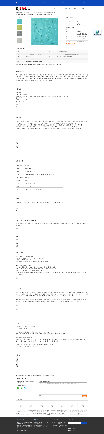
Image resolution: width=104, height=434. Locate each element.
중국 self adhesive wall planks (32, 432)
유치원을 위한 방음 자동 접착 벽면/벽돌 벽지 (41, 411)
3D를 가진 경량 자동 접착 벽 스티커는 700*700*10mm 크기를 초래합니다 (51, 412)
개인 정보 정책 (23, 432)
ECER (81, 432)
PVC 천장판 (55, 419)
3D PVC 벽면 (20, 419)
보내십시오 (83, 422)
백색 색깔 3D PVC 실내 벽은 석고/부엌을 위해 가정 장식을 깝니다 (24, 430)
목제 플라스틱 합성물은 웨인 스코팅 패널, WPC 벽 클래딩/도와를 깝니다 (41, 426)
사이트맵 (74, 428)
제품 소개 (67, 8)
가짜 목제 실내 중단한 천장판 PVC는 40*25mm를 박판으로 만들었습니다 (59, 428)
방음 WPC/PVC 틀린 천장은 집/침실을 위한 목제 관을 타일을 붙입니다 (59, 423)
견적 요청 (83, 8)
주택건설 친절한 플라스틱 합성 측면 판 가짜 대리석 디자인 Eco (41, 423)
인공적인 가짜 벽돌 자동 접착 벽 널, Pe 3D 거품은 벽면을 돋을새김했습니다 (31, 412)
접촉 (75, 8)
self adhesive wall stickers (48, 375)
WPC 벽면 (37, 419)
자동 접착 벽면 (26, 12)
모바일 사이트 (71, 430)
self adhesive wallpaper (36, 375)
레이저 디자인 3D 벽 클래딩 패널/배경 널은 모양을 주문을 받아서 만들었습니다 (24, 426)
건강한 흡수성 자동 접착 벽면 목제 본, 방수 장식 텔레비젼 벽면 (82, 412)
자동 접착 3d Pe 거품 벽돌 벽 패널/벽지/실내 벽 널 (72, 412)
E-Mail (69, 428)
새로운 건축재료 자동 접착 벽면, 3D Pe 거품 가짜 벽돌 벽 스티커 (62, 412)
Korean (86, 2)
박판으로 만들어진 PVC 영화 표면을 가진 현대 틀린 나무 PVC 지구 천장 (59, 426)
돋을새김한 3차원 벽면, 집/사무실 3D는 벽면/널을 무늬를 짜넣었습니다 (24, 423)
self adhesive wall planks (24, 375)
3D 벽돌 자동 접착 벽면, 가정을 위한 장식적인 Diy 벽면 (21, 412)
